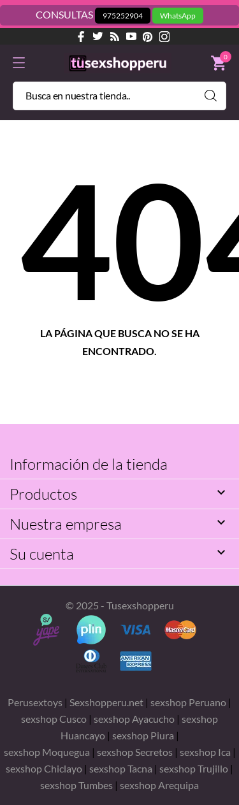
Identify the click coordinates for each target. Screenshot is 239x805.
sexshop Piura (144, 735)
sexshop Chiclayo (44, 768)
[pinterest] (148, 36)
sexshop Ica (205, 752)
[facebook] (81, 36)
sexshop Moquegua (48, 752)
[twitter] (98, 36)
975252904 (123, 15)
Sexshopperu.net (106, 702)
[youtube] (131, 36)
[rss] (115, 36)
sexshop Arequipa (159, 785)
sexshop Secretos (135, 752)
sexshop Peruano (188, 702)
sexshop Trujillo (193, 768)
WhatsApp (178, 15)
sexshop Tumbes (76, 785)
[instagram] (164, 36)
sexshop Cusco (54, 719)
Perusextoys (35, 702)
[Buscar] (119, 96)
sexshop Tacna (120, 768)
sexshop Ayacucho (134, 719)
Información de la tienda (89, 464)
